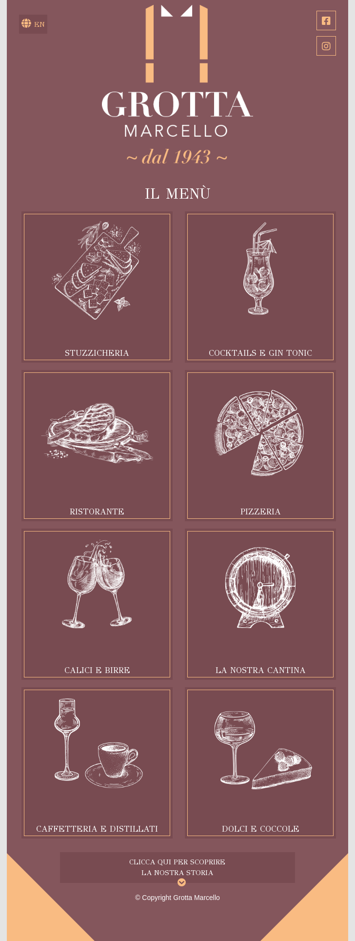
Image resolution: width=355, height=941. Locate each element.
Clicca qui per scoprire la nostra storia (177, 867)
